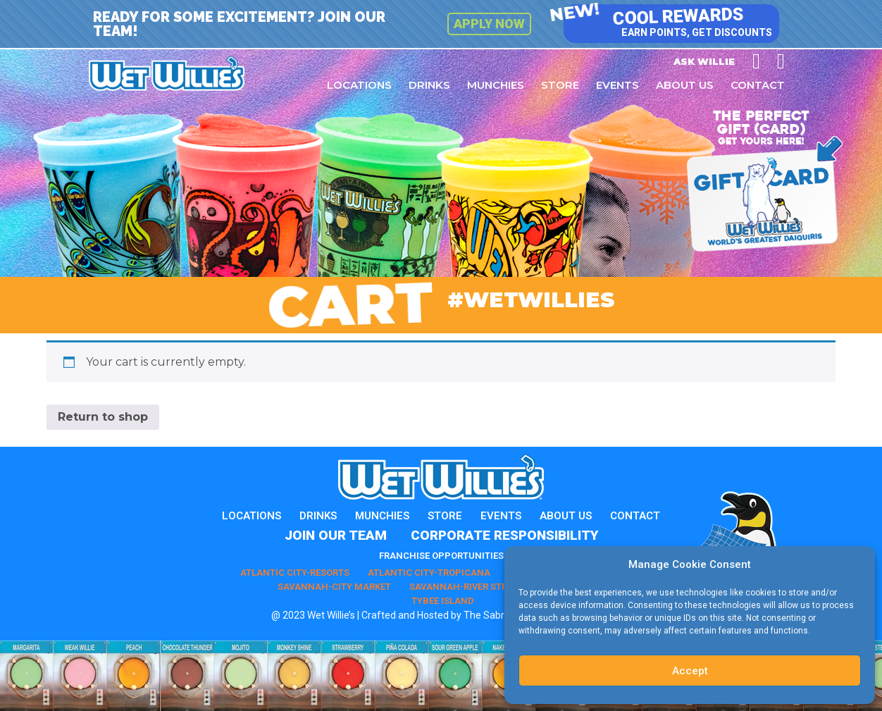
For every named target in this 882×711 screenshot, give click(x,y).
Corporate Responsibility (504, 535)
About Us (685, 85)
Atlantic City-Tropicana (429, 572)
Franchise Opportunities (441, 555)
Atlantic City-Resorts (294, 572)
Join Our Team (336, 535)
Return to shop (103, 416)
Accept (690, 670)
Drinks (429, 85)
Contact (758, 85)
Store (560, 85)
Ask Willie (704, 61)
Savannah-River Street (466, 586)
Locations (359, 85)
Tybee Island (442, 600)
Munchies (495, 85)
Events (617, 85)
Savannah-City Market (334, 586)
